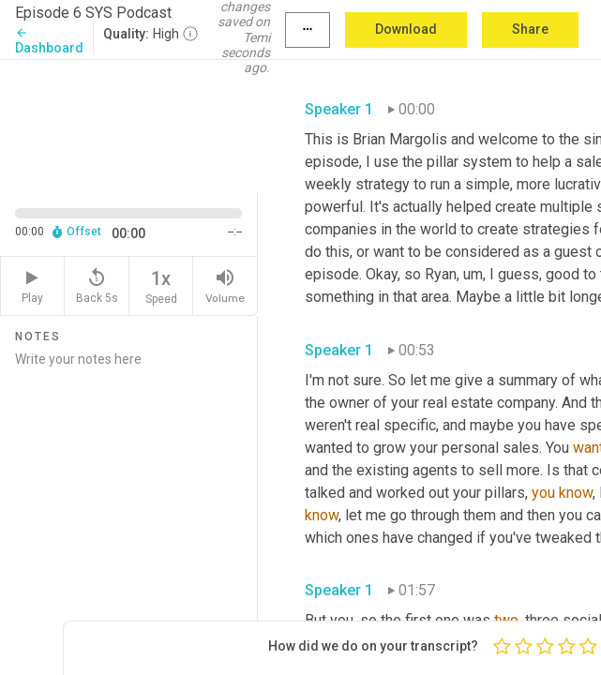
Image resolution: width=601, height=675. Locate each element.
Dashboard (49, 40)
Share (530, 29)
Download (406, 29)
